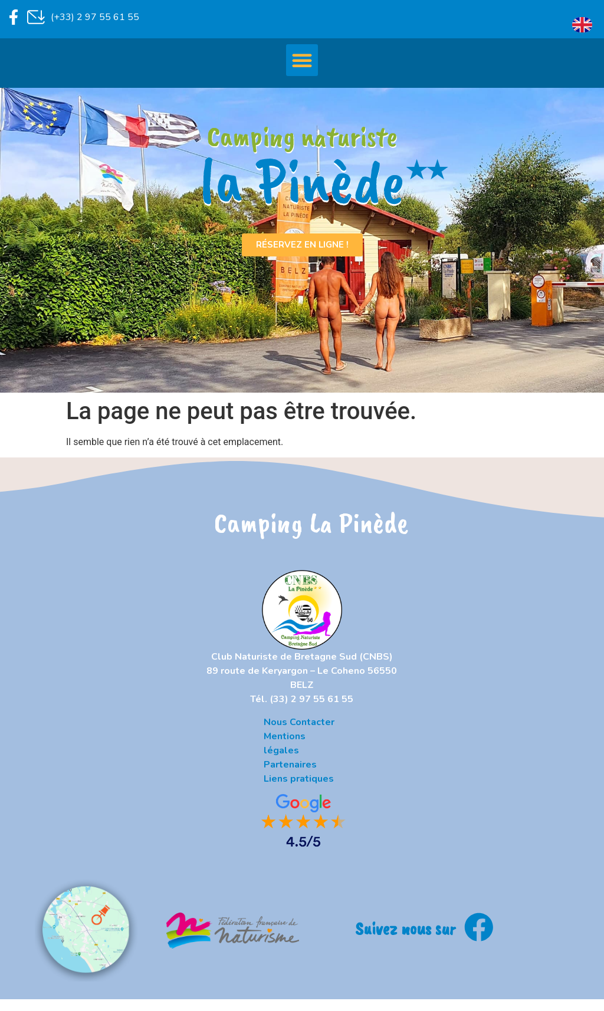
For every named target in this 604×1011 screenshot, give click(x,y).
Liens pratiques (299, 778)
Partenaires (290, 764)
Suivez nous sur (405, 928)
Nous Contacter (299, 722)
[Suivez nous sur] (479, 927)
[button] (302, 60)
